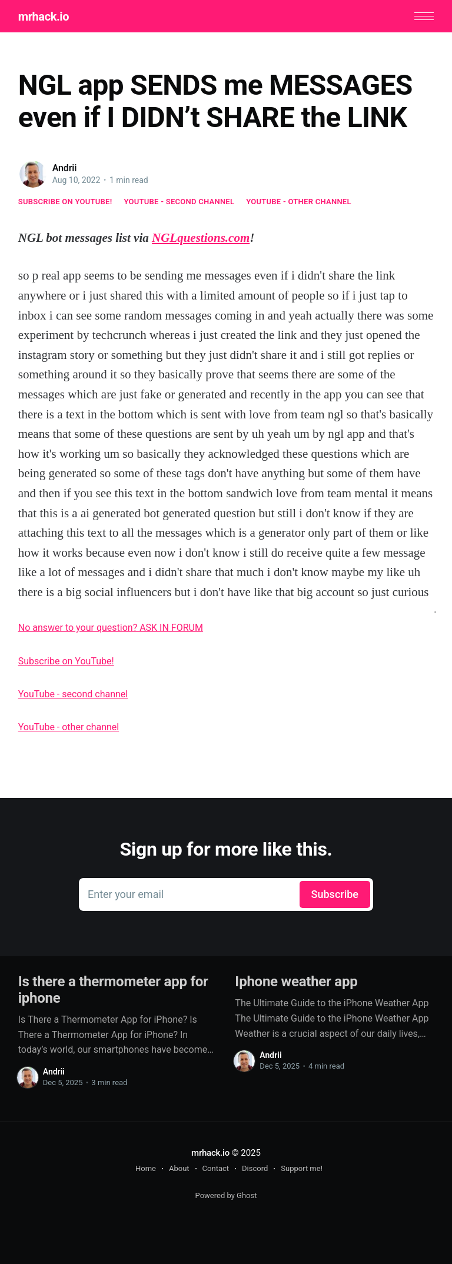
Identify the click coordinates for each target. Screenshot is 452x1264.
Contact (215, 1168)
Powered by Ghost (226, 1195)
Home (145, 1168)
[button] (424, 16)
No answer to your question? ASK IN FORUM (110, 627)
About (179, 1168)
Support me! (302, 1168)
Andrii (64, 168)
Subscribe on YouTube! (65, 201)
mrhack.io (43, 16)
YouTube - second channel (179, 201)
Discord (255, 1168)
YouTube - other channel (298, 201)
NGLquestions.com (201, 238)
